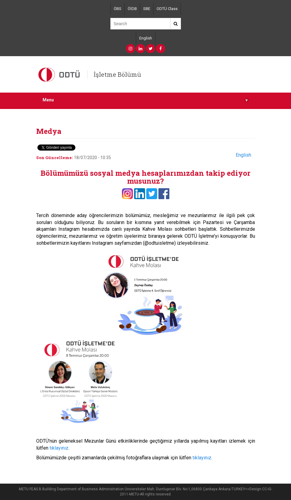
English (145, 38)
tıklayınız (59, 448)
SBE (146, 8)
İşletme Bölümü (117, 74)
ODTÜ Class (167, 8)
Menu (146, 100)
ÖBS (117, 8)
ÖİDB (132, 8)
